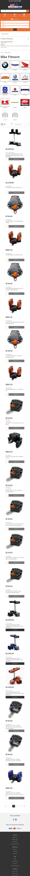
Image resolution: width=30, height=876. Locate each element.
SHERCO (15, 107)
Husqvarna (5, 94)
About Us (15, 849)
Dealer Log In (15, 839)
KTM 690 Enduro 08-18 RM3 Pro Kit (14, 187)
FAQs (15, 859)
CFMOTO (15, 119)
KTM (5, 82)
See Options (15, 630)
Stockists (15, 863)
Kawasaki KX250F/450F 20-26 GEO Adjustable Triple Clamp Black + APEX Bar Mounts (14, 155)
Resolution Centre (15, 844)
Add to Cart (16, 159)
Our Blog (15, 851)
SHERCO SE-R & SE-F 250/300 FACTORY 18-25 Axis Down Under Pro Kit (14, 794)
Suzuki (15, 94)
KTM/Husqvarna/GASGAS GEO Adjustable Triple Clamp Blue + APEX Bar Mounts (14, 660)
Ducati (5, 119)
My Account (15, 837)
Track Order (15, 841)
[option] (15, 44)
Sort (12, 123)
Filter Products (5, 33)
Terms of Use (15, 871)
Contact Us (15, 853)
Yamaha (15, 82)
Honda (25, 69)
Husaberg (25, 94)
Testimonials (15, 861)
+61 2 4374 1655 (15, 1)
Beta (25, 107)
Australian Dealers (15, 865)
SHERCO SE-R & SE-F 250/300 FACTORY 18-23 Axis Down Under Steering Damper (14, 727)
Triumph (15, 69)
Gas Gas (25, 82)
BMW (5, 69)
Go (15, 29)
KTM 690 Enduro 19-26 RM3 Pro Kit (14, 254)
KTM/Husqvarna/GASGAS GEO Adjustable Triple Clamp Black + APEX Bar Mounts (14, 626)
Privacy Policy (15, 873)
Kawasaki (5, 107)
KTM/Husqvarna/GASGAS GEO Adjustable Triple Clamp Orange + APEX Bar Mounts (15, 693)
